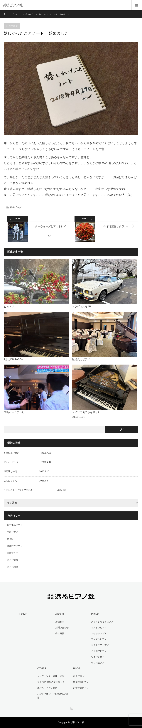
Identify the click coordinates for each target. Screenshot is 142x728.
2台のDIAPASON (13, 359)
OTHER (41, 668)
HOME (23, 614)
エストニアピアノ (100, 645)
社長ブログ (28, 14)
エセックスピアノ (100, 633)
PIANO (95, 614)
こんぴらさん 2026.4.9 (26, 480)
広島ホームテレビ (14, 412)
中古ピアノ (12, 532)
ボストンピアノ (99, 627)
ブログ (14, 14)
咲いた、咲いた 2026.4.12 (27, 462)
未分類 (10, 539)
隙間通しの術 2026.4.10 (26, 471)
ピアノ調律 (12, 567)
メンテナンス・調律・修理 (50, 676)
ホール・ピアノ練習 (47, 688)
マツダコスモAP (81, 306)
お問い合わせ (62, 627)
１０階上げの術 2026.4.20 (27, 453)
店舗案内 (59, 622)
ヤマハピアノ (97, 662)
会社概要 (59, 633)
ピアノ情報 (12, 560)
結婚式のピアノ (81, 359)
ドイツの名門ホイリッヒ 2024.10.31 (99, 414)
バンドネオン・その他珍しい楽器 (52, 695)
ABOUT (59, 614)
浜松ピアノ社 (77, 722)
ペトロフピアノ (99, 651)
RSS (71, 708)
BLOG (76, 668)
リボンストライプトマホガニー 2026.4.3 (35, 490)
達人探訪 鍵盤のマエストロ (51, 682)
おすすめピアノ (14, 525)
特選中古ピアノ (14, 546)
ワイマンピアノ (99, 639)
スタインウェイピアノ (102, 622)
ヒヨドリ (9, 306)
